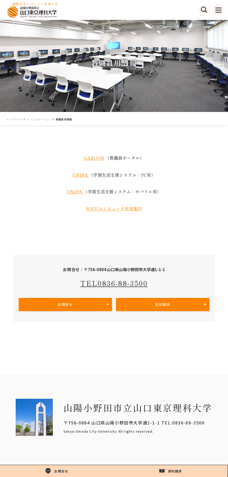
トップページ (14, 119)
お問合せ (65, 304)
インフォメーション (39, 119)
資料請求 (162, 304)
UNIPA (80, 175)
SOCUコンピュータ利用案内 (114, 208)
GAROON (94, 158)
